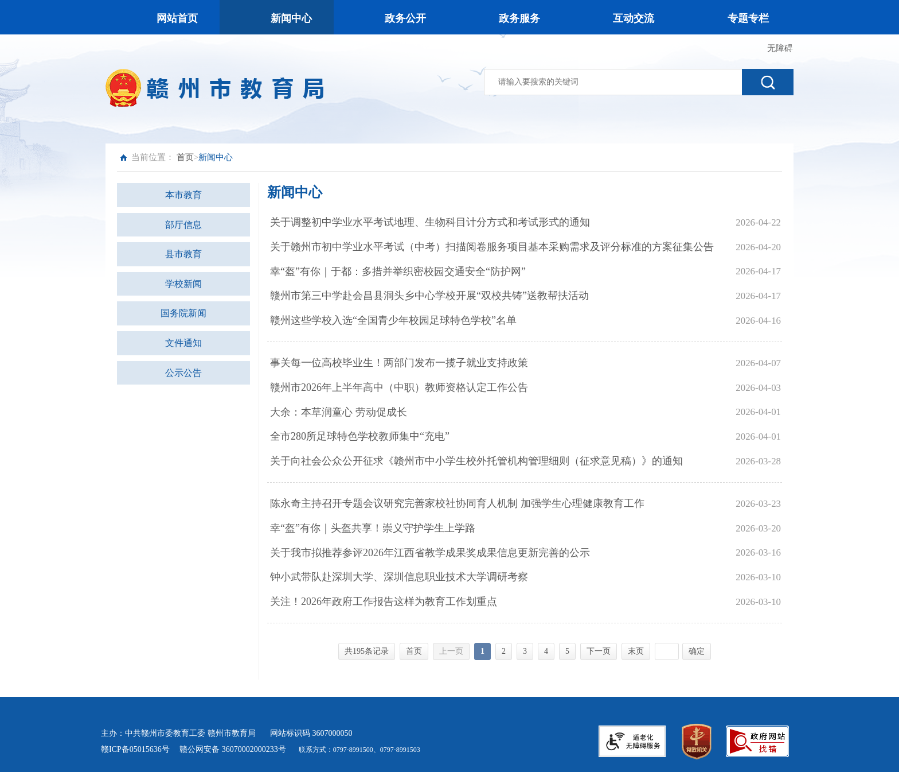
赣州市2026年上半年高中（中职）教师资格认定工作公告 (399, 387)
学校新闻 (183, 284)
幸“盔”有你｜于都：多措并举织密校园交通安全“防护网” (398, 271)
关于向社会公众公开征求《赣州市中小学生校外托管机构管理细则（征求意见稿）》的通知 (476, 461)
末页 (636, 651)
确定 (697, 651)
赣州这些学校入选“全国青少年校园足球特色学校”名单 (393, 320)
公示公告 (183, 373)
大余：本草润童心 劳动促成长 (338, 412)
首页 (185, 157)
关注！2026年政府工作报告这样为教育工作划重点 (383, 601)
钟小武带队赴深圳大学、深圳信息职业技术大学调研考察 (399, 577)
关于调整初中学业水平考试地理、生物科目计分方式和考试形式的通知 (430, 222)
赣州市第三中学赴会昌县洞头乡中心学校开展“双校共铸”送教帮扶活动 (429, 295)
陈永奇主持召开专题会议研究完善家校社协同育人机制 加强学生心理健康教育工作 (457, 503)
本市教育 (183, 195)
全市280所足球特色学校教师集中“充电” (360, 436)
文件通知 (183, 343)
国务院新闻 (183, 313)
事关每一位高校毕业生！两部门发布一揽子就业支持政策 (399, 362)
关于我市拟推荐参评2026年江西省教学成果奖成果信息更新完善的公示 (430, 552)
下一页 (599, 651)
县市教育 (183, 254)
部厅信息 (183, 225)
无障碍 (780, 48)
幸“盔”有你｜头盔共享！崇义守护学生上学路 (372, 528)
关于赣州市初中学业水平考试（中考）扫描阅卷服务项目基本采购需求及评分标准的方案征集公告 (492, 247)
